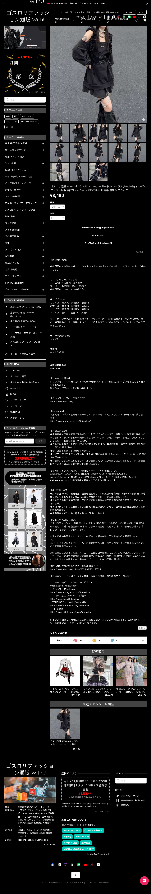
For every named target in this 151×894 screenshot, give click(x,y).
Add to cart (98, 235)
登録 (40, 441)
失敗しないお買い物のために (107, 12)
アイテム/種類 (12, 196)
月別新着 (9, 256)
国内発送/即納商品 (14, 283)
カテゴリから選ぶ (65, 20)
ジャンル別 (11, 163)
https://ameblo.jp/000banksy (64, 599)
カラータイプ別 (13, 276)
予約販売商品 (12, 236)
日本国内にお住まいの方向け (98, 243)
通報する (142, 628)
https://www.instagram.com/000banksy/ (70, 421)
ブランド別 (11, 223)
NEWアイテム (12, 263)
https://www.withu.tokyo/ (62, 401)
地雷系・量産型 (13, 190)
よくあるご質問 (83, 12)
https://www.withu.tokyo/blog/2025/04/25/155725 (75, 569)
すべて (59, 640)
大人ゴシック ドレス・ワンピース (22, 210)
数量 (52, 213)
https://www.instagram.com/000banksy (70, 592)
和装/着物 (10, 216)
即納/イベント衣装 (14, 157)
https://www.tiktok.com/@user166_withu (71, 612)
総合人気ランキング (15, 150)
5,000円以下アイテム (15, 170)
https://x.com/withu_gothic (64, 585)
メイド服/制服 (12, 230)
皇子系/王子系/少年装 (16, 143)
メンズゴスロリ (13, 249)
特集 (7, 243)
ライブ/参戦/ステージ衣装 (18, 176)
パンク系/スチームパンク (18, 183)
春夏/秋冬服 (11, 269)
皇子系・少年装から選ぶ (117, 20)
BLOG (141, 12)
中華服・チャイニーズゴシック (21, 203)
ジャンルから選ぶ (91, 20)
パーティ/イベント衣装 (17, 289)
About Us (129, 12)
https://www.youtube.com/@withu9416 (70, 605)
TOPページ (67, 12)
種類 (52, 202)
